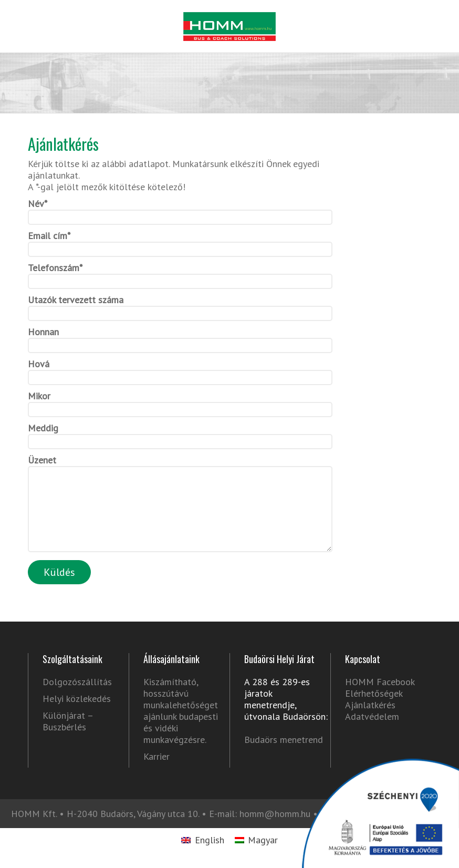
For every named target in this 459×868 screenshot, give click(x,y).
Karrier (156, 772)
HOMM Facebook (379, 697)
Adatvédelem (372, 732)
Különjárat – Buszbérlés (68, 737)
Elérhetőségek (374, 709)
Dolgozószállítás (77, 698)
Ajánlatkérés (370, 721)
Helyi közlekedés (77, 714)
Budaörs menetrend (283, 755)
